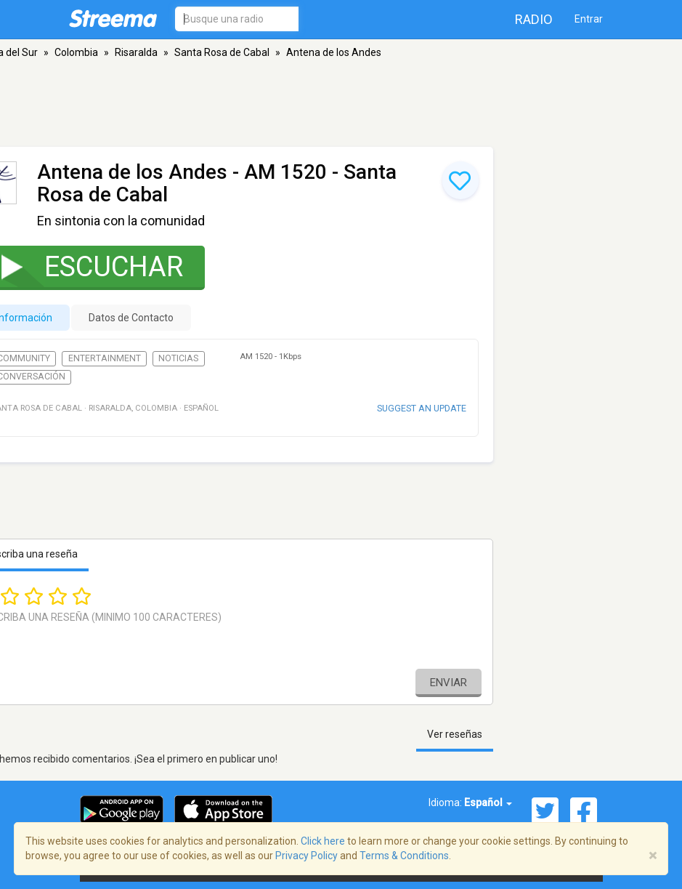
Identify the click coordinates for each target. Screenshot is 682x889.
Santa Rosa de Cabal (221, 52)
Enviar (448, 682)
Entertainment (104, 358)
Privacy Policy (306, 855)
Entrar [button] (589, 19)
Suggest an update (421, 408)
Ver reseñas (454, 734)
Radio (534, 19)
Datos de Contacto (131, 317)
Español (488, 802)
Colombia (76, 52)
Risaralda (136, 52)
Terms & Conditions (404, 855)
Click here (323, 841)
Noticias (178, 358)
